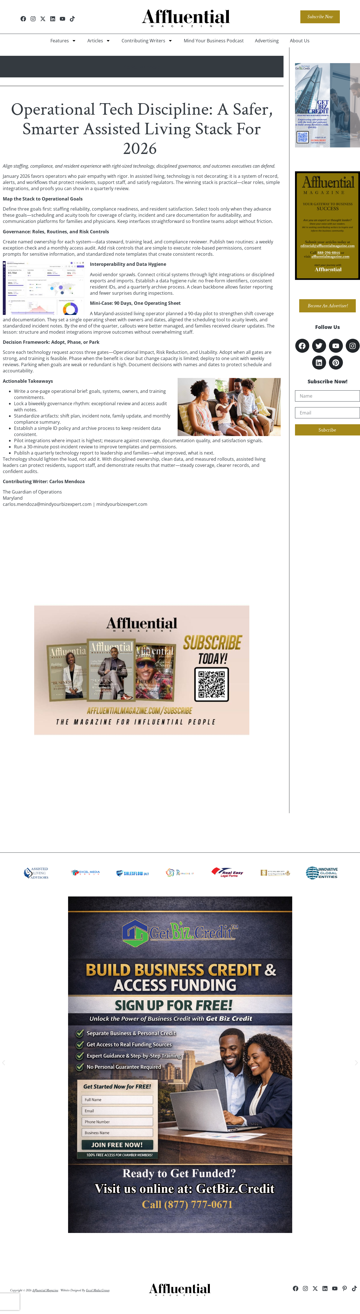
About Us (300, 41)
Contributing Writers (147, 41)
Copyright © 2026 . (34, 1290)
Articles (98, 41)
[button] (3, 1062)
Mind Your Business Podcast (214, 41)
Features (63, 41)
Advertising (267, 41)
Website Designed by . (85, 1290)
